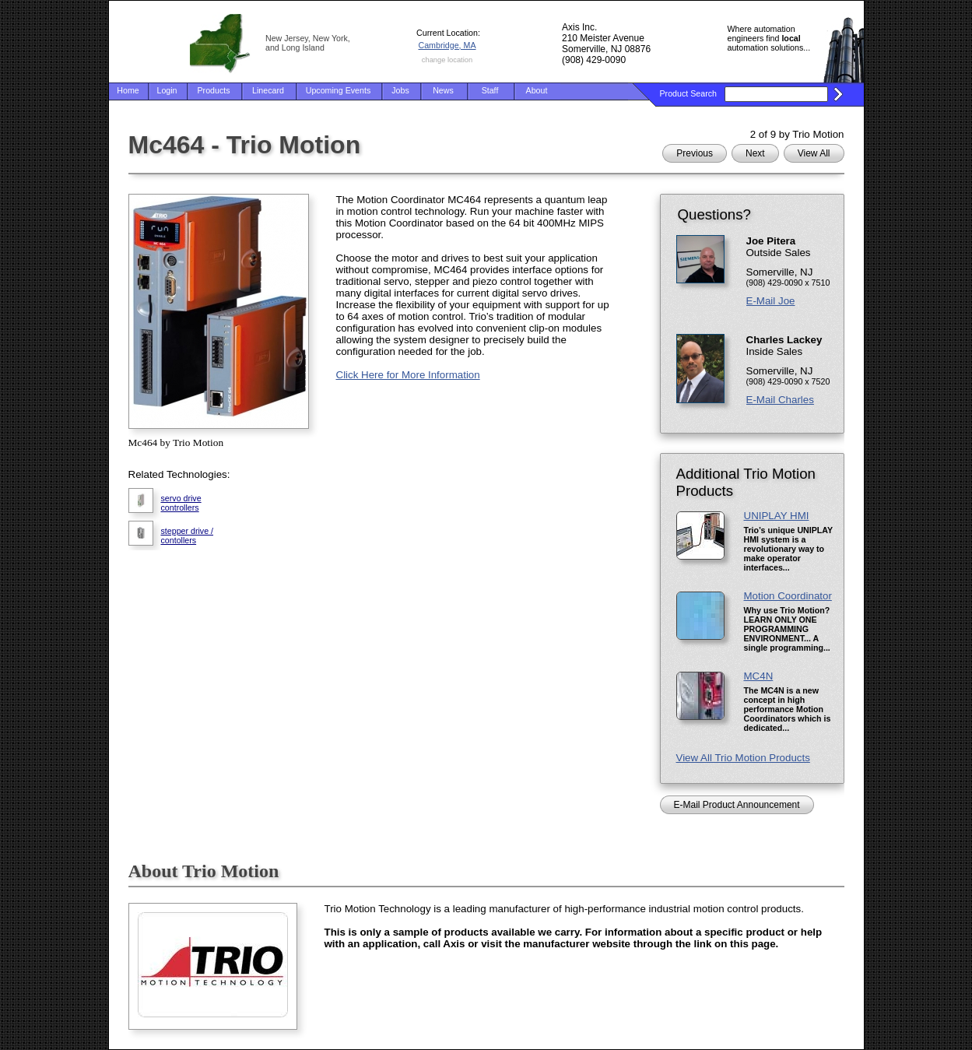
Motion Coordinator (788, 596)
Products (213, 90)
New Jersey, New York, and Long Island (307, 42)
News (443, 90)
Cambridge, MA (446, 45)
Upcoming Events (338, 90)
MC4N (759, 676)
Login (166, 90)
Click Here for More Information (408, 375)
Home (128, 90)
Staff (490, 90)
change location (447, 60)
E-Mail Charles (780, 400)
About (537, 90)
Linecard (268, 90)
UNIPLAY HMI (776, 515)
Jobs (400, 90)
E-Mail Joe (770, 301)
